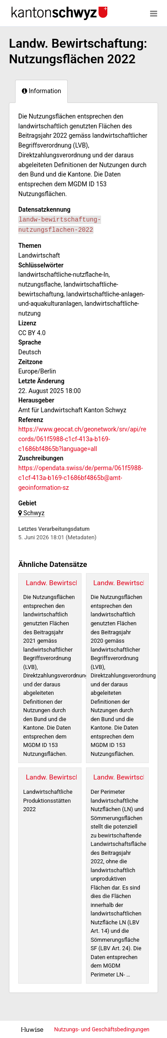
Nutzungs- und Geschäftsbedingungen (101, 1029)
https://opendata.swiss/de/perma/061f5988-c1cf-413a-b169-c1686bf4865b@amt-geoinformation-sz (80, 477)
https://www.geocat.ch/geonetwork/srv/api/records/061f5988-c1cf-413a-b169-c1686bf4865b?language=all (82, 439)
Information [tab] (41, 90)
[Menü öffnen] (153, 13)
